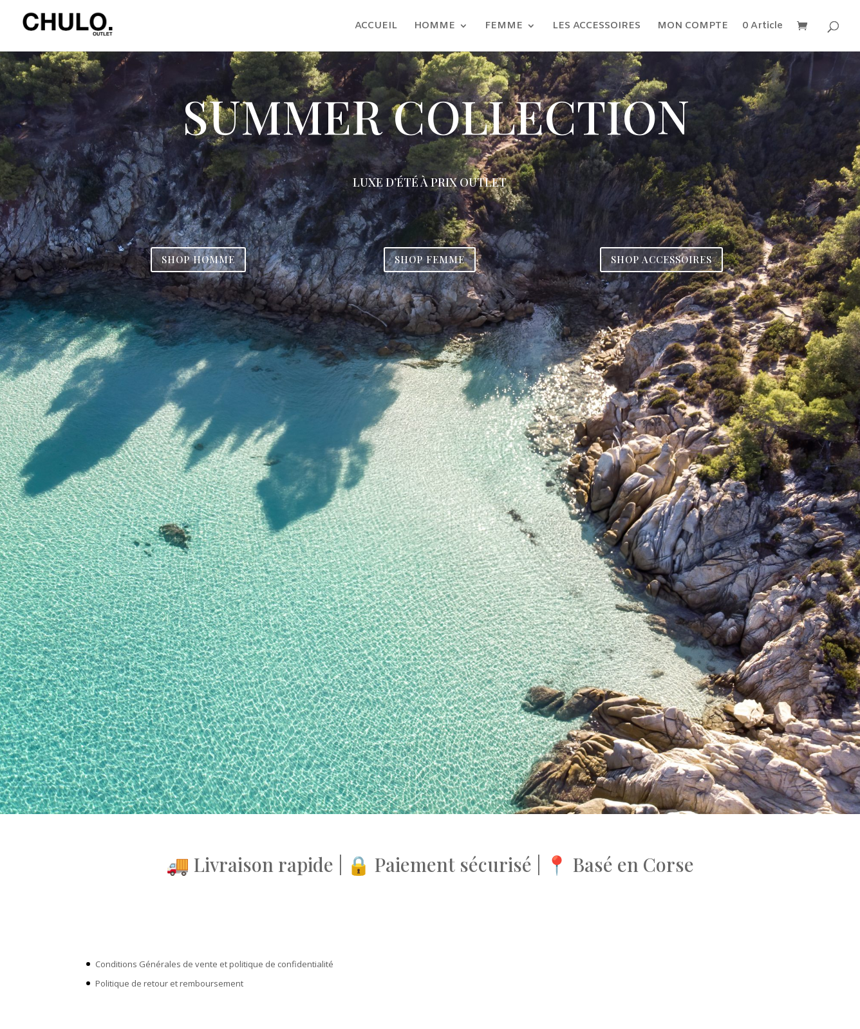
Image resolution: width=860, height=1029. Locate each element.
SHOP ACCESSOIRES (661, 259)
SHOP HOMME (198, 259)
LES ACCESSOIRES (596, 26)
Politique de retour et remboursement (169, 983)
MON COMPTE (692, 26)
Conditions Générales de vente (156, 964)
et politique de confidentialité (276, 964)
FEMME (504, 26)
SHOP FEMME (430, 259)
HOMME (434, 26)
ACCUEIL (376, 26)
